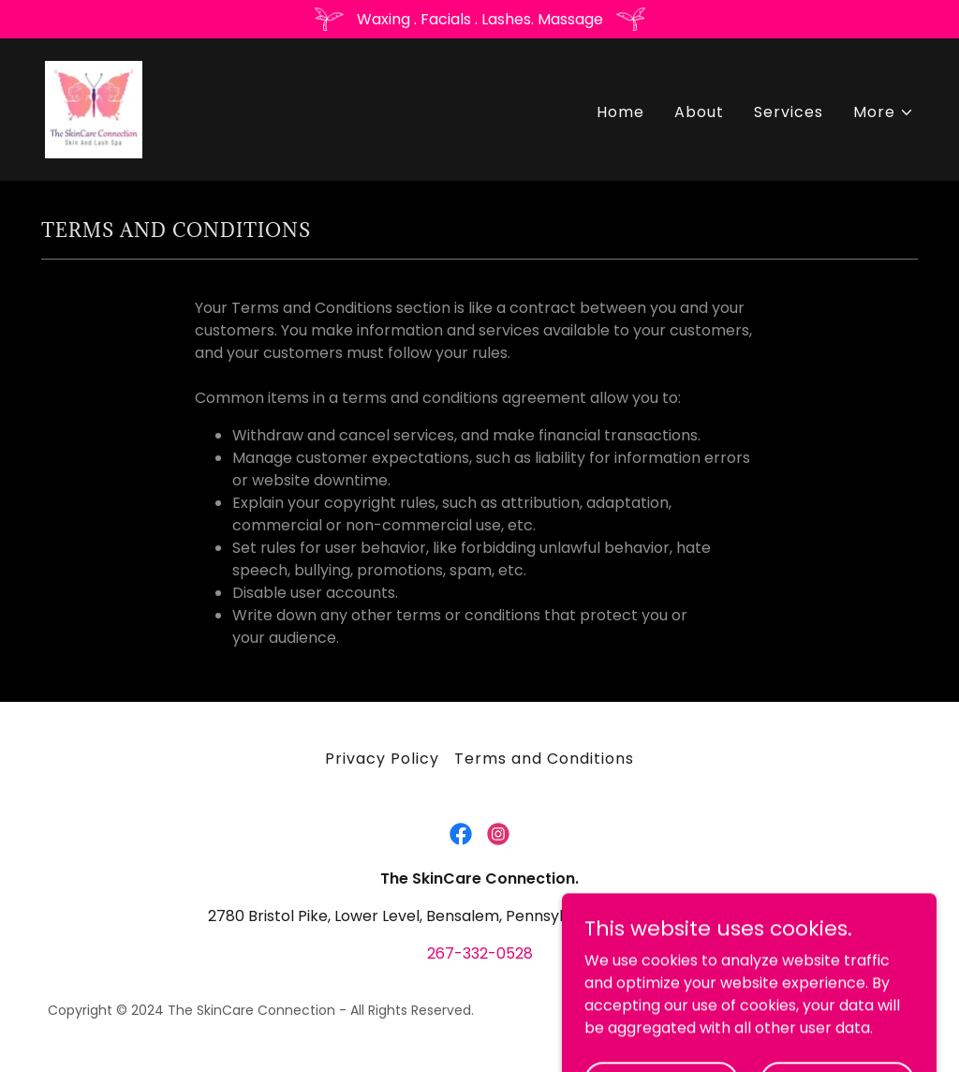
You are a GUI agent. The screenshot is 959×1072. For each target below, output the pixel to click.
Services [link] (788, 112)
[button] (883, 112)
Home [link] (620, 112)
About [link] (699, 112)
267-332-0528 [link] (480, 953)
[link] (93, 108)
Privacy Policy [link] (382, 758)
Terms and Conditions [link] (544, 758)
